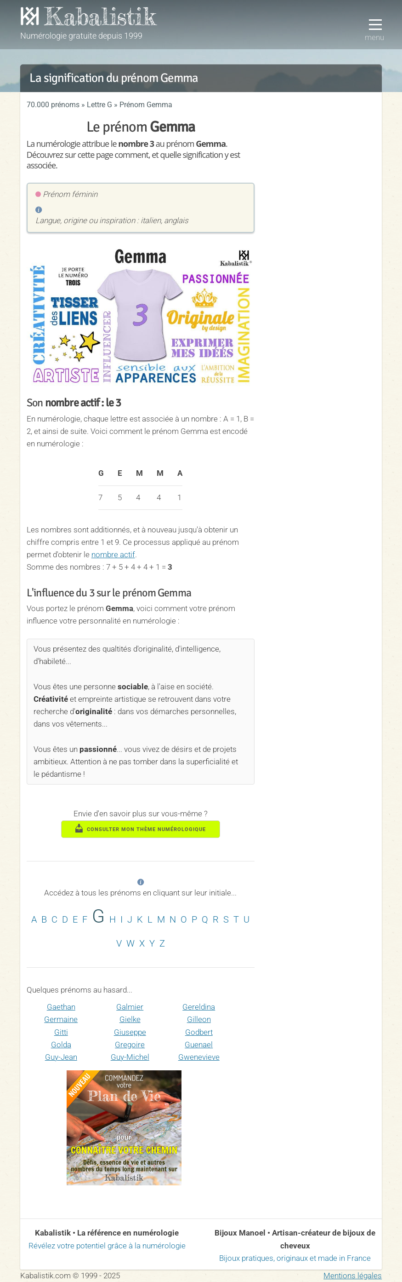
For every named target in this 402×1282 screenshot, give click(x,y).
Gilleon (199, 1019)
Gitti (61, 1032)
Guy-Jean (61, 1057)
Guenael (199, 1044)
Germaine (61, 1019)
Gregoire (130, 1044)
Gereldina (198, 1006)
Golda (61, 1044)
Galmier (129, 1006)
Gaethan (61, 1006)
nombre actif (113, 554)
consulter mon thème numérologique (140, 828)
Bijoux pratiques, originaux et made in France (295, 1258)
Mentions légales (352, 1275)
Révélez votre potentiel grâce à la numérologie (107, 1245)
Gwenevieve (199, 1057)
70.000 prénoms (53, 104)
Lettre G (99, 104)
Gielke (130, 1019)
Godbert (199, 1032)
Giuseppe (130, 1032)
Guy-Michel (130, 1057)
